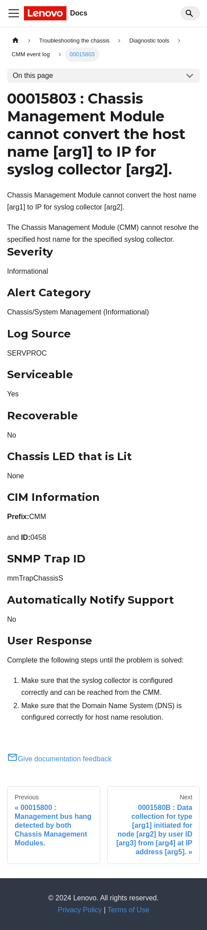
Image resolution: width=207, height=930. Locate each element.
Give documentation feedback (59, 759)
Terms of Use (128, 910)
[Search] (190, 13)
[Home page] (15, 40)
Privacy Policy (80, 910)
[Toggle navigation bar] (13, 13)
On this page (33, 75)
